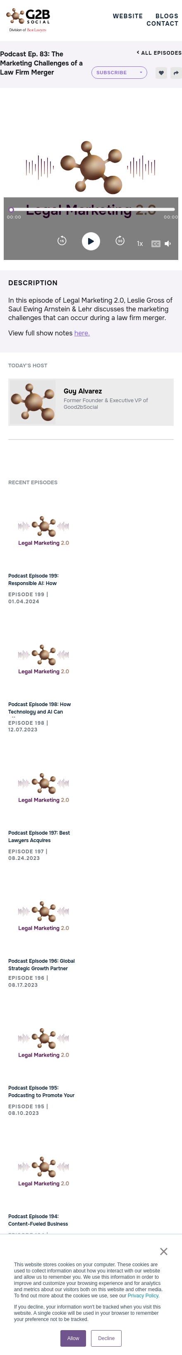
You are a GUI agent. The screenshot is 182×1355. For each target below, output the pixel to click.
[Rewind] (62, 241)
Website (128, 16)
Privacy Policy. (144, 1296)
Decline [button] (106, 1338)
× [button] (163, 1251)
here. (82, 333)
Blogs (167, 16)
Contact (162, 23)
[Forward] (120, 241)
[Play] (91, 241)
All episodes (159, 53)
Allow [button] (73, 1338)
